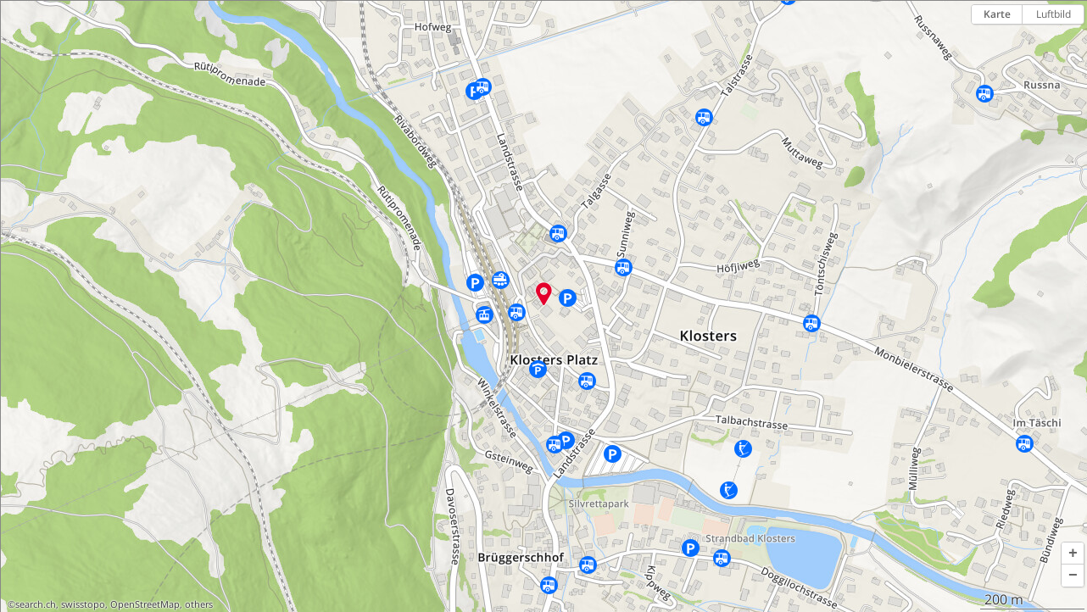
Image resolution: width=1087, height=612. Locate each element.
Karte (997, 14)
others (199, 604)
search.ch (35, 604)
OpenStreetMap (145, 604)
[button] (1073, 553)
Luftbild (1053, 14)
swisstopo (83, 604)
